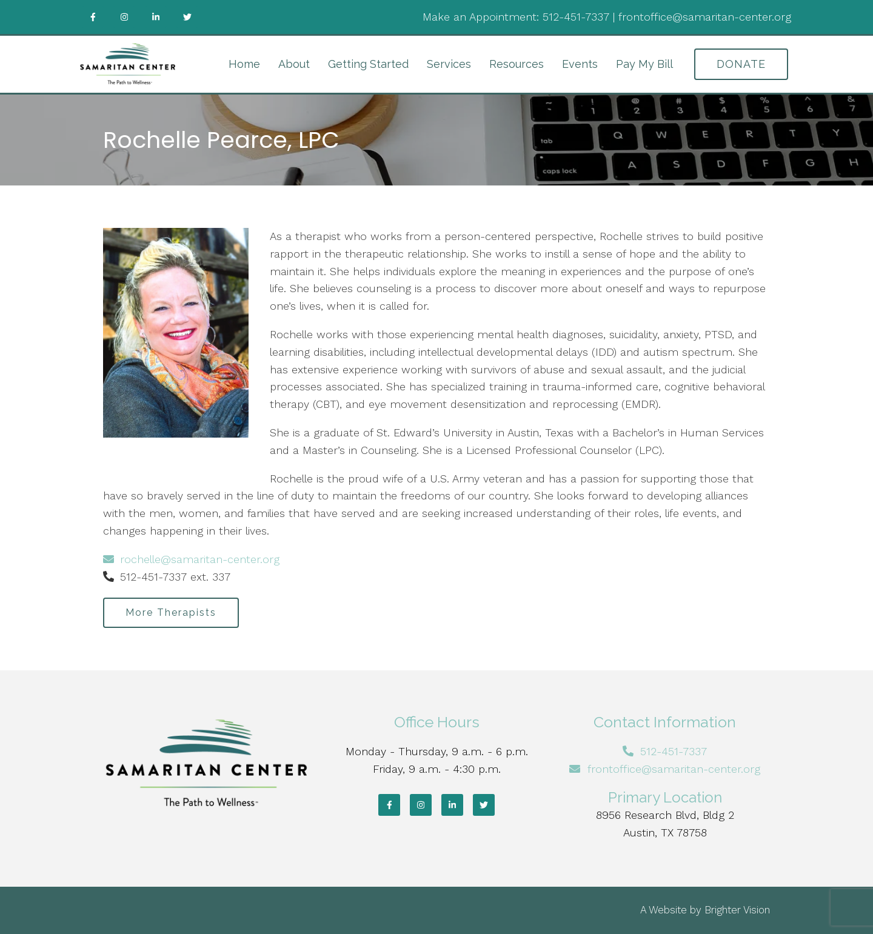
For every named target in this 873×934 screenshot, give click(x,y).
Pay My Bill (644, 64)
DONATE (741, 64)
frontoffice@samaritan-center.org (704, 16)
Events (580, 64)
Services (449, 64)
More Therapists (170, 612)
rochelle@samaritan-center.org (191, 559)
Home (244, 64)
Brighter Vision (737, 910)
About (294, 64)
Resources (516, 64)
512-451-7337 (576, 16)
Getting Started (368, 64)
